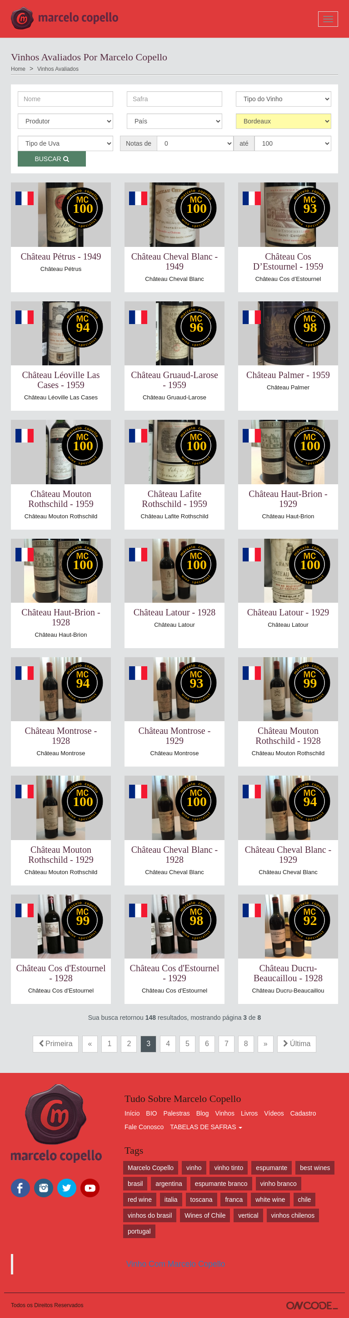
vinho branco (278, 1183)
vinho (193, 1167)
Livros (249, 1113)
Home (18, 69)
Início (132, 1113)
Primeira (56, 1044)
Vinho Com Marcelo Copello (175, 1264)
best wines (315, 1167)
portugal (139, 1231)
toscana (201, 1199)
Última (297, 1044)
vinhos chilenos (293, 1215)
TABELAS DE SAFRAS (206, 1127)
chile (304, 1199)
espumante (271, 1167)
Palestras (176, 1113)
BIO (151, 1113)
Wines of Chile (204, 1215)
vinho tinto (228, 1167)
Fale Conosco (144, 1127)
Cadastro (303, 1113)
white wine (270, 1199)
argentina (168, 1183)
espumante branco (221, 1183)
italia (171, 1199)
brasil (135, 1183)
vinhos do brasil (150, 1215)
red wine (140, 1199)
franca (234, 1199)
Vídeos (274, 1113)
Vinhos (225, 1113)
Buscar (52, 158)
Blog (202, 1113)
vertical (248, 1215)
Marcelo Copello (151, 1167)
